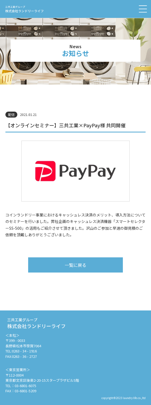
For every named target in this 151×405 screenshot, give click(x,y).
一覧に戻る (75, 265)
